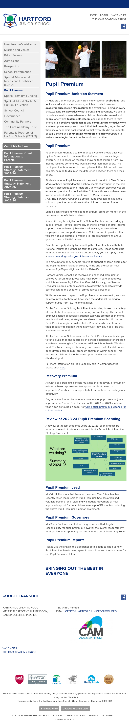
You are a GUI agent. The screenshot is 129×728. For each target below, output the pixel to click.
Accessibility (109, 715)
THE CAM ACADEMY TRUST (109, 19)
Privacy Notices (76, 715)
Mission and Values (16, 50)
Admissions (11, 61)
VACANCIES (119, 15)
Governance (12, 116)
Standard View (49, 708)
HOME (93, 15)
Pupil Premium (14, 90)
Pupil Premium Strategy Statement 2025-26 (17, 197)
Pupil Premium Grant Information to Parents (18, 156)
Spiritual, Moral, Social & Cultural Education (20, 103)
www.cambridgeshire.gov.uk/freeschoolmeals (75, 256)
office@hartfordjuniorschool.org (91, 611)
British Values (13, 55)
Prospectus (11, 66)
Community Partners (17, 121)
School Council (14, 110)
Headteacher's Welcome (20, 44)
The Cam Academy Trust (20, 127)
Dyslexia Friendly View (75, 708)
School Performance (17, 72)
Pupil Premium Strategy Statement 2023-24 (17, 170)
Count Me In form (16, 146)
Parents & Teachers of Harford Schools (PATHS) (20, 134)
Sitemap (93, 715)
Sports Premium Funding (20, 96)
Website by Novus (64, 719)
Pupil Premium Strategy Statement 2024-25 (17, 183)
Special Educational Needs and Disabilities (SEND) (18, 81)
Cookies (57, 715)
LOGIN (104, 15)
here (62, 367)
